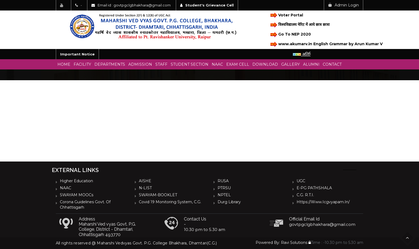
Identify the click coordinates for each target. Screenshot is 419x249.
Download (265, 64)
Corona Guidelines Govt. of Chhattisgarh (85, 204)
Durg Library (229, 201)
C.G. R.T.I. (305, 194)
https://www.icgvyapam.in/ (323, 201)
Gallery (290, 64)
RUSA (223, 180)
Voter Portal (286, 15)
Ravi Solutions (294, 242)
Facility (82, 64)
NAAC (217, 64)
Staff (161, 64)
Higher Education (76, 180)
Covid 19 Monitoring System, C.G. (170, 201)
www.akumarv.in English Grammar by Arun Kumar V (323, 44)
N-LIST (145, 187)
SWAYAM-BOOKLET (158, 194)
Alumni (311, 64)
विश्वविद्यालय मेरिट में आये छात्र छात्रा (300, 25)
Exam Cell (237, 64)
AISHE (145, 180)
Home (63, 64)
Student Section (189, 64)
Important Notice (77, 54)
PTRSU (224, 187)
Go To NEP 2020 (290, 34)
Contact (332, 64)
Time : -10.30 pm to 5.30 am (335, 242)
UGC (301, 180)
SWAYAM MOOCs (76, 194)
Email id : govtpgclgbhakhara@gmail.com (134, 5)
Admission (140, 64)
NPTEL (224, 194)
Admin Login (343, 5)
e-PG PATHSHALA (314, 187)
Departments (109, 64)
